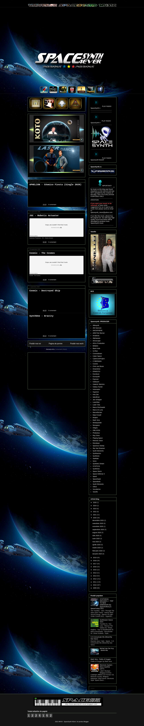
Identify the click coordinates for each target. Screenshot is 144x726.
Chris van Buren (98, 366)
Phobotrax (96, 433)
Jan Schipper (97, 400)
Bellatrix (95, 346)
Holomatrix (96, 389)
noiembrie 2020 (98, 523)
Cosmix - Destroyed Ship (44, 290)
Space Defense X (99, 474)
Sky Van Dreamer (99, 448)
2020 (95, 518)
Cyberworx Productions (35, 238)
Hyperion (96, 392)
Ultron (95, 487)
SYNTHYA (96, 466)
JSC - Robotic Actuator (44, 215)
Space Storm (97, 471)
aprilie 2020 (96, 545)
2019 (95, 557)
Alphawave (96, 338)
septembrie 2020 (98, 529)
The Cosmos (37, 275)
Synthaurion (97, 453)
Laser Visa (96, 405)
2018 (95, 560)
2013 (95, 576)
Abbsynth (96, 325)
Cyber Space (97, 356)
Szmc (95, 461)
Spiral (95, 476)
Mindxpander (97, 423)
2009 (95, 588)
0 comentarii (52, 204)
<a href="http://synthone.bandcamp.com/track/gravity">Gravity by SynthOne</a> (56, 325)
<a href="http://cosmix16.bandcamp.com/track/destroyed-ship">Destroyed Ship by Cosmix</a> (56, 300)
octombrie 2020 (98, 526)
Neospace (96, 425)
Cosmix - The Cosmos (42, 253)
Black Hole (96, 348)
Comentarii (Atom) (61, 349)
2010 (95, 585)
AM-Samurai (97, 328)
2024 (95, 505)
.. (44, 93)
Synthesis (96, 456)
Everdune (96, 374)
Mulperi (95, 417)
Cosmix (31, 275)
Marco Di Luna (98, 410)
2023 (95, 508)
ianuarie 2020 (97, 554)
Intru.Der (96, 394)
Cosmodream (97, 353)
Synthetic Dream (98, 464)
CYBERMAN (97, 361)
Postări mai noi (35, 344)
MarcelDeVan (97, 412)
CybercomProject (99, 359)
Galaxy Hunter (98, 387)
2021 (95, 515)
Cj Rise (95, 351)
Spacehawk (97, 479)
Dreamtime (96, 369)
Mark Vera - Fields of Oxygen (101, 659)
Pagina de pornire (55, 344)
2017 (95, 564)
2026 (95, 502)
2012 (95, 579)
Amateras (96, 336)
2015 (95, 570)
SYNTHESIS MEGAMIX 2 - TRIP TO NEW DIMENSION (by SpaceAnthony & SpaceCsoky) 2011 (102, 603)
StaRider (96, 458)
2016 (95, 567)
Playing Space (98, 438)
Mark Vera (96, 420)
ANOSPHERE (98, 330)
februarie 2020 (97, 551)
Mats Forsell (97, 415)
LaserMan (96, 402)
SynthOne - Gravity (41, 316)
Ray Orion (96, 435)
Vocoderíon (97, 489)
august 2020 (96, 532)
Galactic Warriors (99, 384)
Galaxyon (96, 382)
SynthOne (96, 469)
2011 (95, 582)
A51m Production (99, 343)
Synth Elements (98, 451)
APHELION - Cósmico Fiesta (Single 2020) (55, 184)
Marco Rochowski (99, 407)
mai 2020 (95, 542)
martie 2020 (96, 548)
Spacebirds (97, 481)
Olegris (95, 428)
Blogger (86, 721)
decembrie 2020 (98, 520)
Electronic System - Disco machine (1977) (106, 667)
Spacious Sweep (98, 446)
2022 (95, 511)
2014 (95, 573)
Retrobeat (96, 443)
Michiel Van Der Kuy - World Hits (107, 649)
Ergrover (96, 379)
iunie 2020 (96, 538)
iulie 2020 (96, 535)
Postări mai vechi (77, 344)
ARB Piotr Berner (99, 333)
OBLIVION (96, 430)
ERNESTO (96, 371)
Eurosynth (96, 376)
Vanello (95, 492)
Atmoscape (97, 341)
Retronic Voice (98, 440)
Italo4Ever (96, 397)
